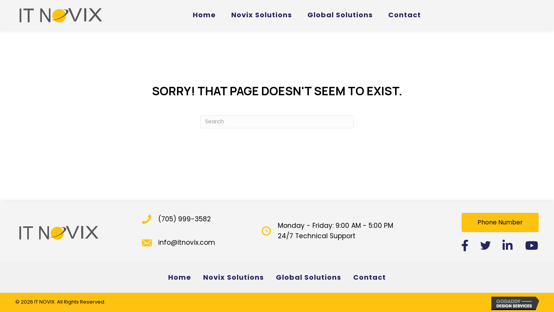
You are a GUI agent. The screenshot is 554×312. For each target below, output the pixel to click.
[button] (500, 222)
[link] (204, 15)
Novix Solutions (233, 277)
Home (179, 277)
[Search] (277, 121)
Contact (369, 277)
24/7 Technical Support (316, 236)
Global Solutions (308, 277)
